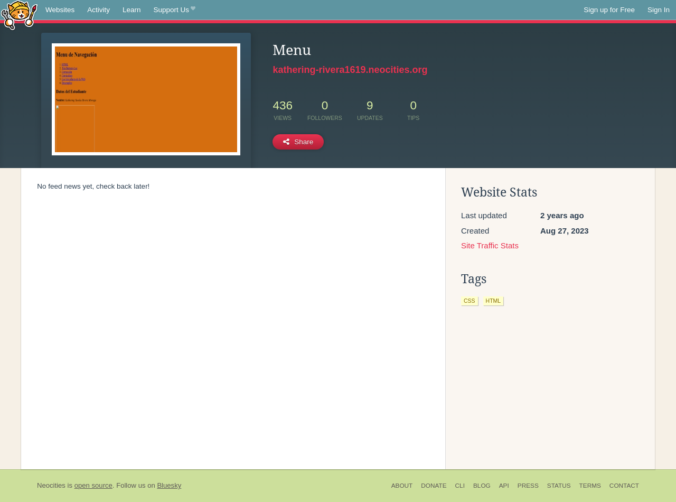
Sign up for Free (609, 10)
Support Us (174, 10)
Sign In (658, 10)
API (504, 485)
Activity (98, 10)
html (493, 301)
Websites (59, 10)
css (469, 301)
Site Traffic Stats (490, 245)
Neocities (51, 485)
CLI (460, 485)
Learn (132, 10)
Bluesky (169, 485)
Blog (482, 485)
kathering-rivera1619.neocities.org (350, 69)
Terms (590, 485)
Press (528, 485)
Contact (624, 485)
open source (93, 485)
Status (559, 485)
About (402, 485)
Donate (433, 485)
